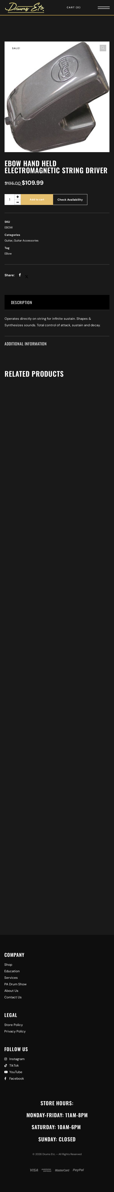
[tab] (57, 302)
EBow (8, 253)
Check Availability (70, 199)
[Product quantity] (13, 199)
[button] (103, 48)
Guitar (9, 240)
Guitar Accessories (26, 240)
